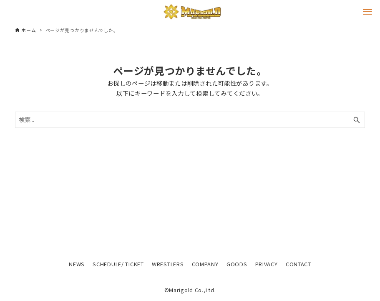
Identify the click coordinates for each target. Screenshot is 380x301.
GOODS (236, 264)
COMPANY (205, 264)
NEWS (77, 264)
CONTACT (298, 264)
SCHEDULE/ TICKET (118, 264)
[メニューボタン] (367, 11)
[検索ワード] (190, 120)
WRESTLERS (168, 264)
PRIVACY (266, 264)
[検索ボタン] (356, 120)
